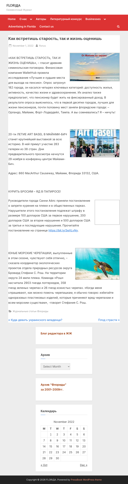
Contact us (47, 26)
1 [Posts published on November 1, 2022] (50, 434)
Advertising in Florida (22, 26)
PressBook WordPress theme (86, 479)
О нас (23, 19)
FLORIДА (13, 5)
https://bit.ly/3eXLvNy (63, 230)
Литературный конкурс (66, 19)
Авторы (41, 19)
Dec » (83, 465)
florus (42, 45)
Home (12, 19)
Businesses (93, 19)
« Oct (44, 465)
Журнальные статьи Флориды (30, 311)
